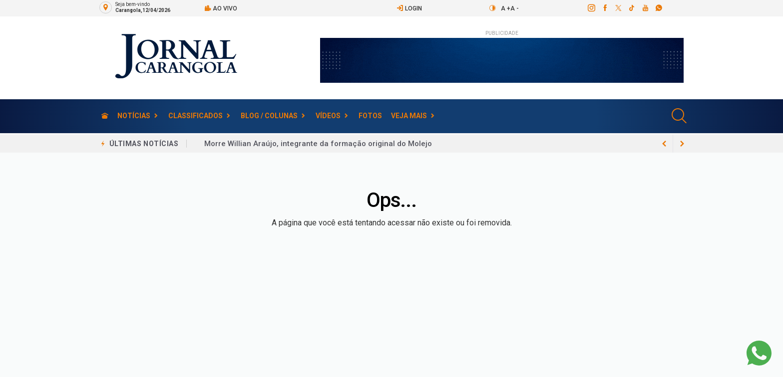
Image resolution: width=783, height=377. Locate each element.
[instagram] (591, 8)
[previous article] (682, 144)
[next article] (664, 144)
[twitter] (618, 8)
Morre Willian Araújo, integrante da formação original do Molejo (318, 143)
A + (505, 8)
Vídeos (328, 116)
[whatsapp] (658, 8)
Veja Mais (409, 116)
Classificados (195, 116)
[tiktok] (631, 8)
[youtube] (645, 8)
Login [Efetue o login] (409, 8)
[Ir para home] (105, 116)
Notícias (133, 116)
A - (514, 8)
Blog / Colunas (269, 116)
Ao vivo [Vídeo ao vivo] (220, 8)
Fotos (370, 116)
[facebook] (604, 8)
